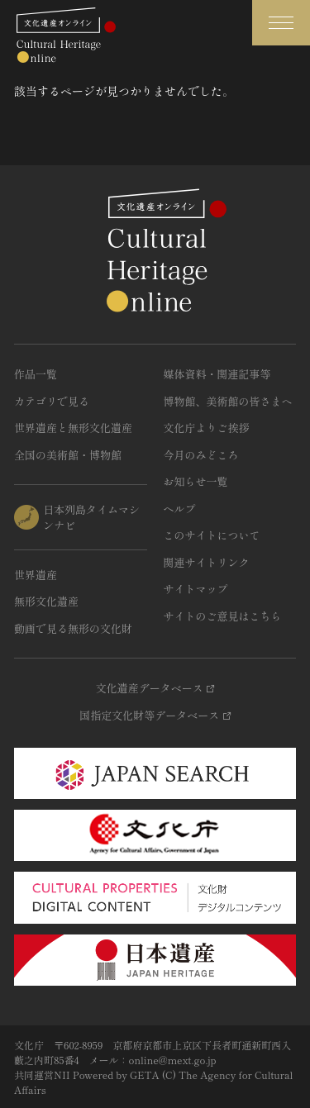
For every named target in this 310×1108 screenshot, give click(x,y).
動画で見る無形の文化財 (73, 628)
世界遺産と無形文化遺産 (73, 427)
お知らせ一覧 (196, 481)
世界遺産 (35, 575)
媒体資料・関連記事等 (217, 374)
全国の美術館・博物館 (68, 455)
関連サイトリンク (207, 562)
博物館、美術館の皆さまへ (228, 401)
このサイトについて (212, 535)
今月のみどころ (201, 455)
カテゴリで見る (51, 401)
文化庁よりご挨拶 (207, 427)
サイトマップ (196, 589)
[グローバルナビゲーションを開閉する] (281, 22)
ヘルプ (180, 508)
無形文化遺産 (46, 601)
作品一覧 (35, 374)
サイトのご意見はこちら (223, 616)
